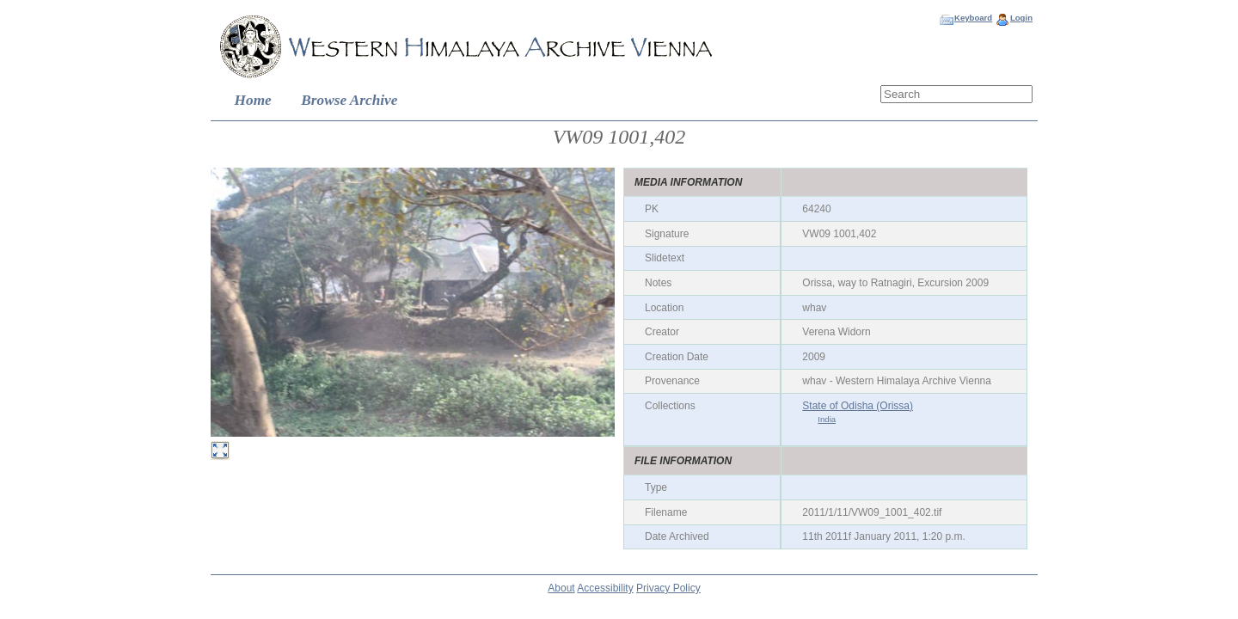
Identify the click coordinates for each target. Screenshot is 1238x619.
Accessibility (605, 588)
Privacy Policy (668, 588)
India (827, 419)
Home (253, 100)
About (561, 588)
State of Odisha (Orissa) (857, 406)
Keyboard (973, 17)
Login (1021, 17)
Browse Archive (349, 100)
